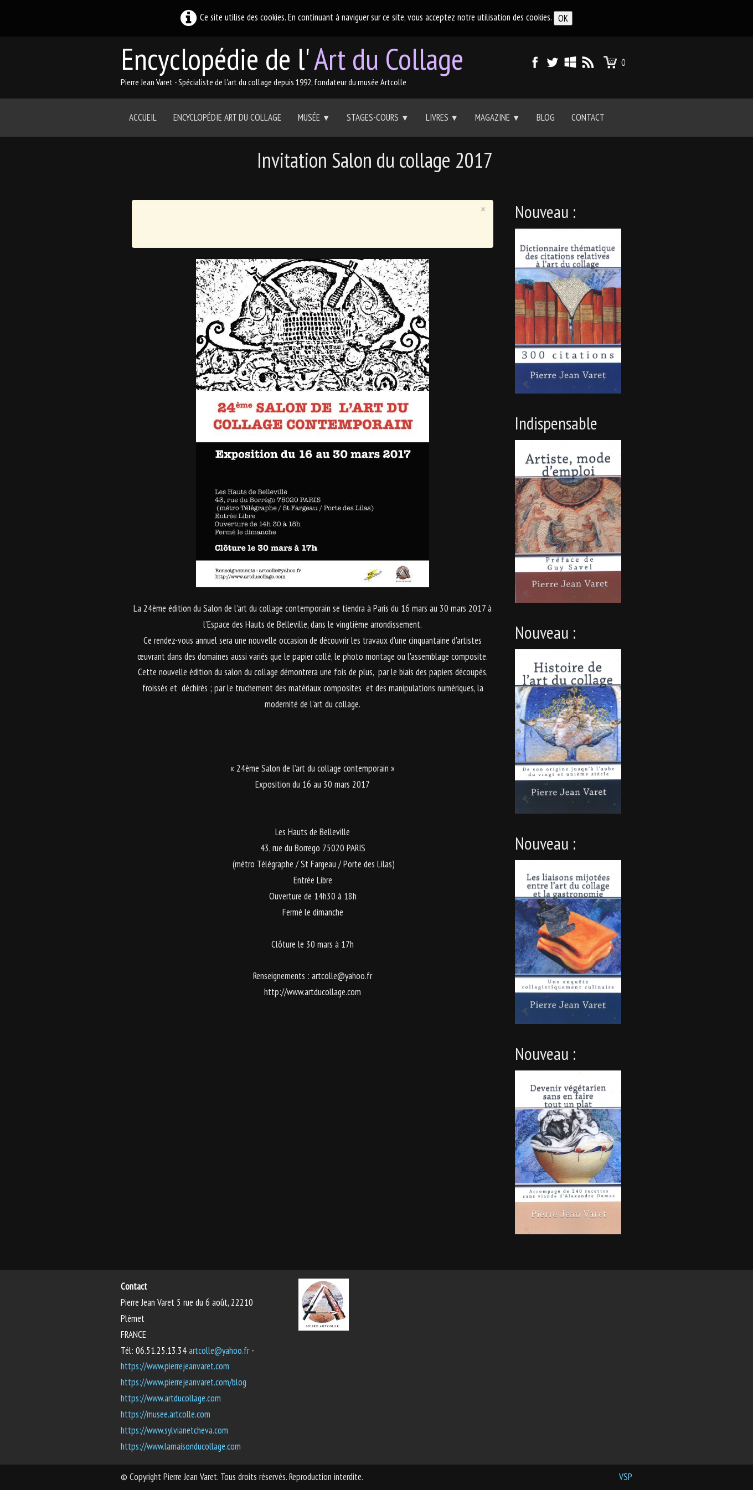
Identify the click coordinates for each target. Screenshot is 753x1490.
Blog (546, 117)
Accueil (143, 117)
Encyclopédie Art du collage (227, 117)
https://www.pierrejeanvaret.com (175, 1366)
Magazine (497, 117)
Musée (314, 117)
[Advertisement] (376, 186)
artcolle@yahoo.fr (219, 1350)
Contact (588, 117)
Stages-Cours (378, 117)
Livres (442, 117)
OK (563, 18)
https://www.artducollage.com (171, 1398)
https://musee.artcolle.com (165, 1414)
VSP (625, 1477)
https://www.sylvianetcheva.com (174, 1430)
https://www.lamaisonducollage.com (181, 1446)
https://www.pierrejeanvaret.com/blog (183, 1382)
